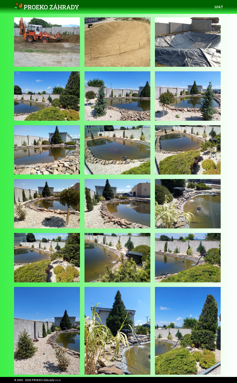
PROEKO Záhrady (51, 7)
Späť (218, 7)
